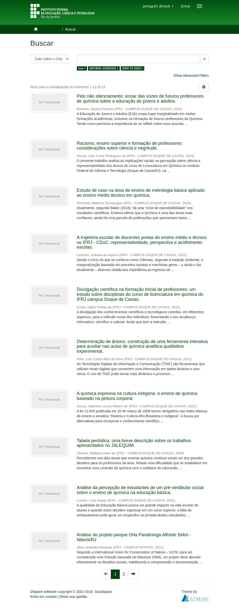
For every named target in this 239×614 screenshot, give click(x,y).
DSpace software (43, 592)
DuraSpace (103, 592)
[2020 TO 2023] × (132, 68)
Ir (204, 59)
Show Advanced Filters (191, 75)
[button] (158, 6)
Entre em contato (43, 597)
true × (82, 68)
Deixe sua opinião (73, 597)
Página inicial (49, 29)
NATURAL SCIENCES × (104, 68)
